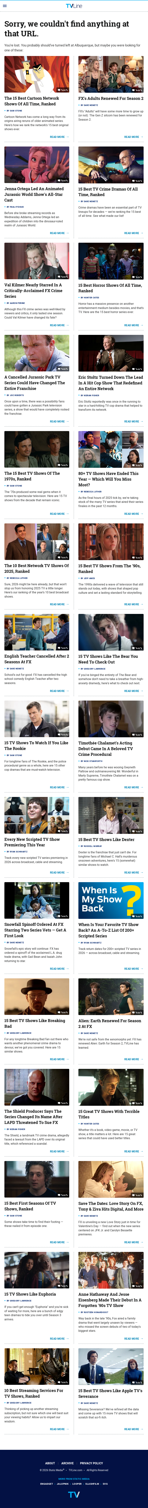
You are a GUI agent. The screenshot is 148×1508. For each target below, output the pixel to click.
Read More (57, 137)
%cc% (64, 90)
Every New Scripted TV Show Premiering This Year (32, 842)
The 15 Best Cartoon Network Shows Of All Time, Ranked (31, 101)
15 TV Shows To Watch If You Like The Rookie (36, 745)
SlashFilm (92, 1484)
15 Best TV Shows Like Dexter (106, 839)
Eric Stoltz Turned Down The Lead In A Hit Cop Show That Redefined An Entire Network (110, 383)
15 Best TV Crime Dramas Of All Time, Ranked (108, 192)
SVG (105, 1484)
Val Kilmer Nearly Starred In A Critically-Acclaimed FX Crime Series (33, 290)
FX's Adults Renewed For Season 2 (110, 98)
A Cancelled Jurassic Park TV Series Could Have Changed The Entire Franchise (34, 382)
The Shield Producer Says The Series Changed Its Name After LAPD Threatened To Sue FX (33, 1117)
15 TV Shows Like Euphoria (30, 1294)
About (50, 1463)
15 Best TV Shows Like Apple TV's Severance (110, 1393)
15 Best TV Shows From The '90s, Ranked (109, 568)
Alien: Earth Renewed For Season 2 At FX (109, 1023)
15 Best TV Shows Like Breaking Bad (34, 1023)
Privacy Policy (91, 1463)
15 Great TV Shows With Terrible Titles (109, 1114)
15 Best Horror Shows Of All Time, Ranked (110, 288)
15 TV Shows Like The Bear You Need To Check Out (108, 659)
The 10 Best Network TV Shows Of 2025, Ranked (36, 568)
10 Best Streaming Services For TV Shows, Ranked (33, 1393)
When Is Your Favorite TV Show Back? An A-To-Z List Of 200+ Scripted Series (108, 930)
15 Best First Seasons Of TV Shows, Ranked (30, 1206)
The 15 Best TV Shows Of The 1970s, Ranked (32, 476)
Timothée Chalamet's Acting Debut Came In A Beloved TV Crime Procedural (105, 748)
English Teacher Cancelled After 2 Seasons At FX (36, 659)
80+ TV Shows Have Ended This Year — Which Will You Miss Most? (108, 479)
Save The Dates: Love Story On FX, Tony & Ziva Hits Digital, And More (111, 1206)
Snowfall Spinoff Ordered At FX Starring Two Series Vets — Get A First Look (35, 930)
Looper (77, 1484)
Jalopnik (63, 1484)
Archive (67, 1463)
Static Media (56, 1470)
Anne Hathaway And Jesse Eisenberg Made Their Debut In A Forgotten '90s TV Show (110, 1300)
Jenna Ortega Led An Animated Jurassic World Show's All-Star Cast (34, 194)
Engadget (46, 1484)
